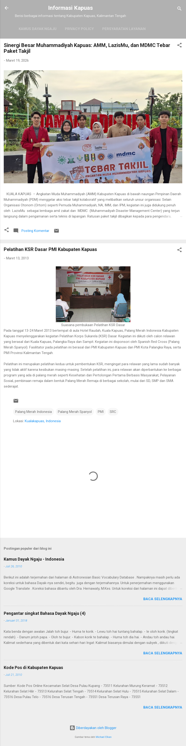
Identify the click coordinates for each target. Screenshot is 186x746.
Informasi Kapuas (70, 8)
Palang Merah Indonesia (33, 412)
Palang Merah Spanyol (75, 412)
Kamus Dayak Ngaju (37, 29)
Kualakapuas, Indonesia (43, 421)
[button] (179, 46)
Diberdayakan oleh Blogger (93, 728)
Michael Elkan (104, 737)
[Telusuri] (179, 9)
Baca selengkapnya (162, 599)
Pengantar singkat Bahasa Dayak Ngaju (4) (45, 613)
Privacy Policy (79, 29)
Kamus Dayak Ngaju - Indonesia (34, 559)
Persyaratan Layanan (124, 29)
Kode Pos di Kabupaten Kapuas (33, 667)
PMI (101, 412)
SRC (113, 412)
